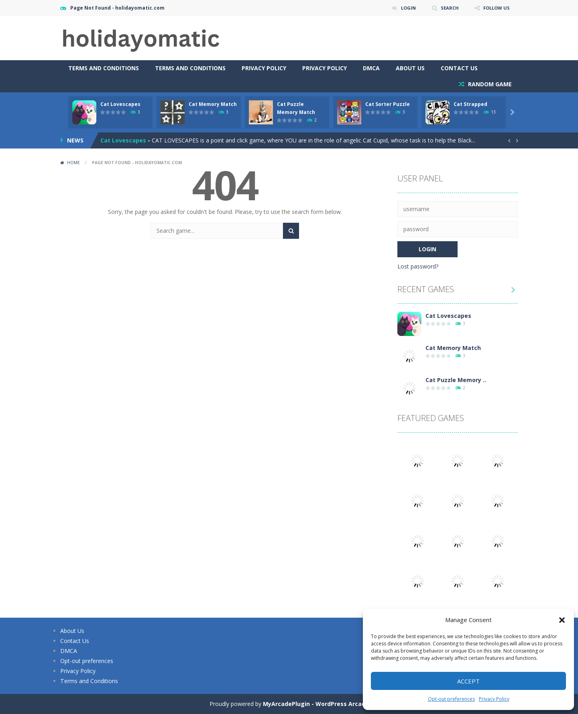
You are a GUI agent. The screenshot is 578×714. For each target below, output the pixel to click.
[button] (562, 620)
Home (73, 162)
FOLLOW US (495, 7)
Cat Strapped (470, 104)
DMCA (371, 68)
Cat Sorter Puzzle (387, 104)
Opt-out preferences (451, 699)
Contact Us (459, 68)
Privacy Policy (494, 699)
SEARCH (446, 7)
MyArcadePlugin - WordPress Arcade (316, 704)
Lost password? (417, 266)
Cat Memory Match (213, 104)
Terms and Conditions (103, 68)
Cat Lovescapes (120, 104)
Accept (468, 681)
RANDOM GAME (489, 84)
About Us (410, 68)
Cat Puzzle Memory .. (455, 380)
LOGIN (404, 7)
